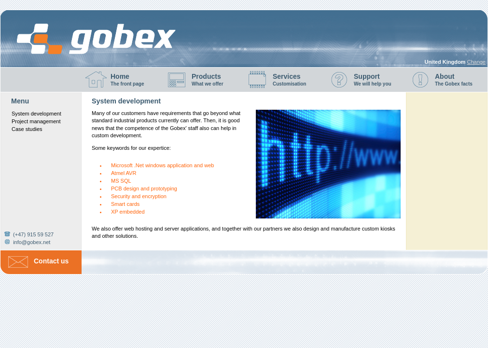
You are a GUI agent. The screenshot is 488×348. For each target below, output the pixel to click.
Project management (36, 121)
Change (476, 62)
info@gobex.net (31, 242)
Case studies (27, 129)
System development (36, 113)
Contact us (51, 261)
